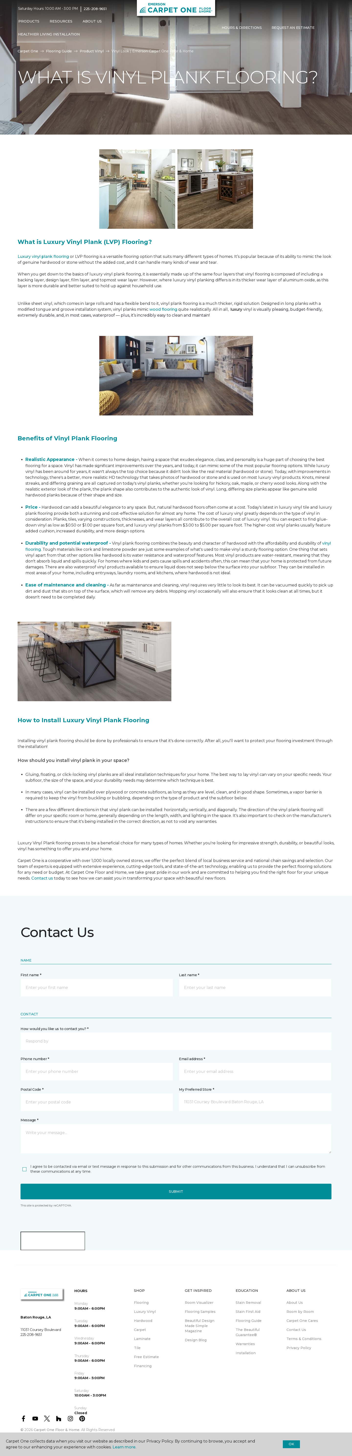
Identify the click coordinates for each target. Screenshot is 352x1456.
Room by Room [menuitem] (300, 1311)
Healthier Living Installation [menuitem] (49, 34)
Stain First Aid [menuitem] (248, 1311)
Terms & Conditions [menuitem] (303, 1339)
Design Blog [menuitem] (196, 1340)
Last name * (189, 975)
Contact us (42, 878)
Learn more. (124, 1447)
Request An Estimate (293, 27)
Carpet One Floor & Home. (57, 1430)
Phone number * (35, 1059)
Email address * (192, 1059)
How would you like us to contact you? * (54, 1029)
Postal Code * (32, 1089)
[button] (323, 28)
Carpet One (28, 51)
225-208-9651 (95, 9)
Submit (176, 1191)
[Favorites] (329, 28)
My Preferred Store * (196, 1089)
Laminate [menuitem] (142, 1339)
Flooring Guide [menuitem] (249, 1320)
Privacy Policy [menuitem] (298, 1348)
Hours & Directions (242, 27)
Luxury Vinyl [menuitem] (145, 1311)
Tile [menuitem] (137, 1348)
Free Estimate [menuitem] (146, 1357)
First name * (31, 975)
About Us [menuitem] (294, 1302)
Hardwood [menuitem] (143, 1320)
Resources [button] (61, 21)
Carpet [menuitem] (140, 1330)
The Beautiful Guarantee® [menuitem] (248, 1332)
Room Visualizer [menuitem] (199, 1302)
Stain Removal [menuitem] (248, 1302)
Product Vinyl (92, 51)
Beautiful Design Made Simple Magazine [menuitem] (199, 1325)
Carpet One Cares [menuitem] (302, 1320)
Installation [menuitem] (246, 1353)
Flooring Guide (59, 51)
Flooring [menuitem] (141, 1302)
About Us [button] (92, 21)
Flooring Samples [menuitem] (200, 1311)
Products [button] (28, 21)
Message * (29, 1120)
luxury (237, 309)
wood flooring (163, 309)
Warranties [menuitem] (245, 1344)
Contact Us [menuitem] (296, 1330)
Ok (291, 1444)
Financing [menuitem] (143, 1366)
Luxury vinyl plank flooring (43, 256)
